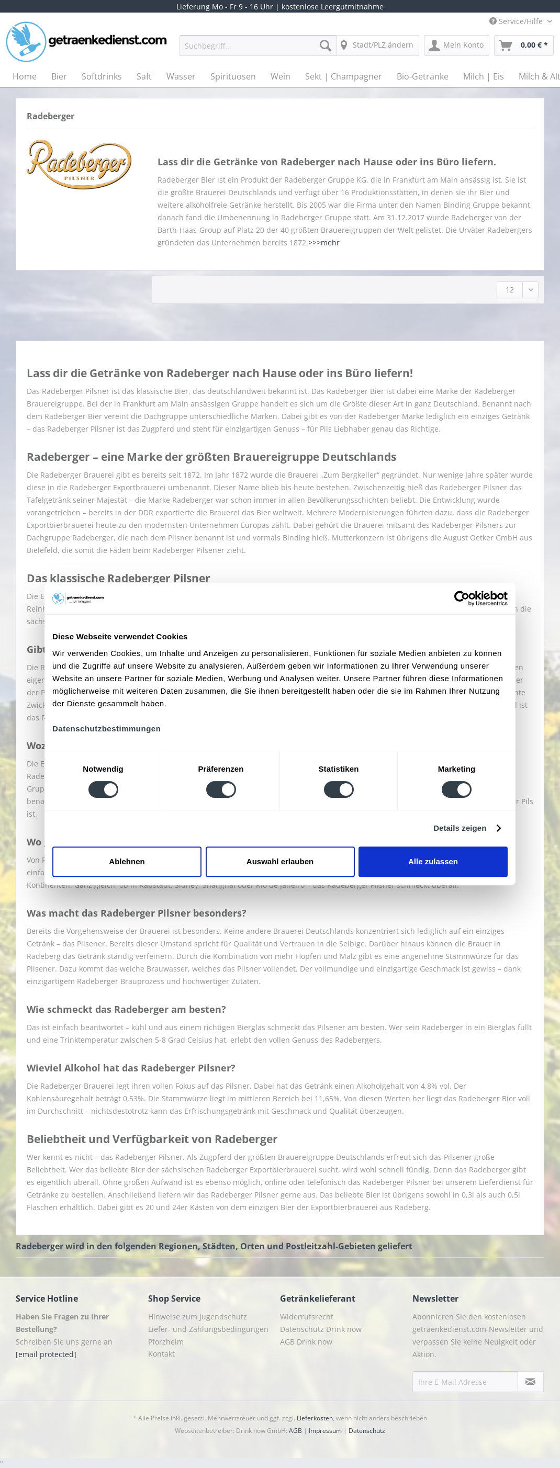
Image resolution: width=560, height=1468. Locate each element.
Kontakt (161, 1354)
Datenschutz (367, 1430)
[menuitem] (258, 50)
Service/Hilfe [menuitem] (517, 21)
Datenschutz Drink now (321, 1329)
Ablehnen (126, 861)
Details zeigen (459, 827)
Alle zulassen (433, 861)
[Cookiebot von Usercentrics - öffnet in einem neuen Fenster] (462, 598)
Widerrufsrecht (306, 1317)
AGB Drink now (306, 1342)
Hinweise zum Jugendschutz (197, 1317)
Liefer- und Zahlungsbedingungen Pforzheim (208, 1335)
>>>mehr (324, 242)
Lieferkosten (315, 1418)
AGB (295, 1430)
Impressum (325, 1430)
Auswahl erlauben (280, 861)
